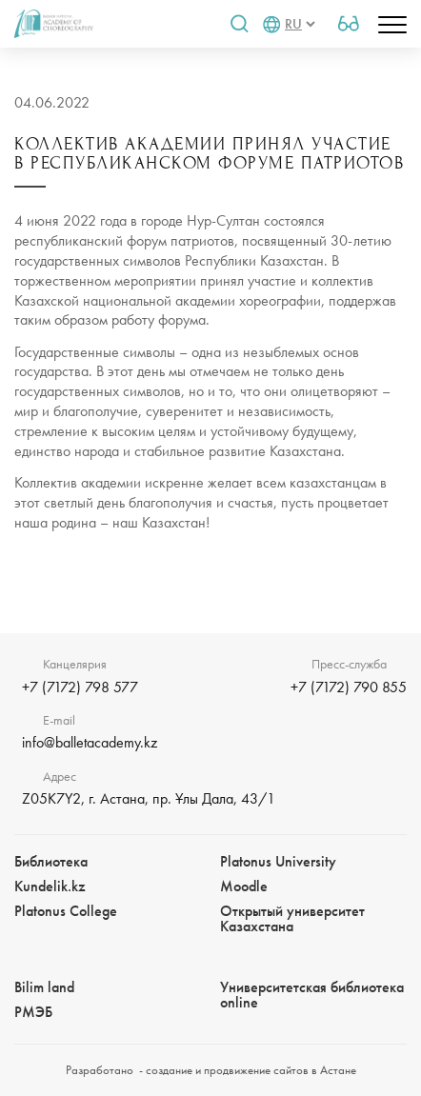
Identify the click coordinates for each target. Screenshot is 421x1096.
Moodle (244, 886)
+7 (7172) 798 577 (80, 687)
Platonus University (278, 861)
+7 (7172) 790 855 (349, 687)
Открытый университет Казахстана (292, 918)
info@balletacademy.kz (89, 742)
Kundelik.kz (50, 886)
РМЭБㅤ (33, 1012)
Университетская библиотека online (312, 994)
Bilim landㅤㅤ (44, 987)
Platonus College (65, 911)
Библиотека (51, 861)
